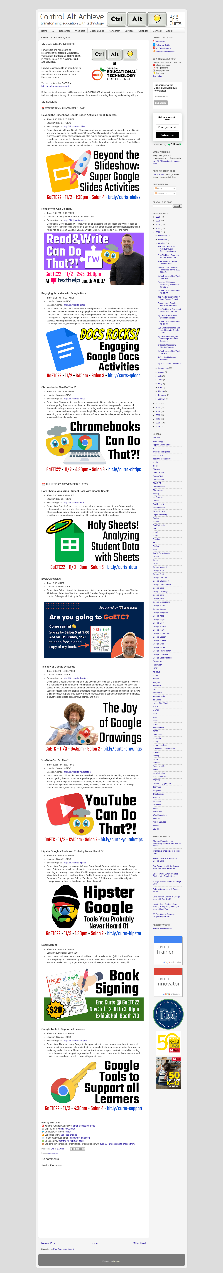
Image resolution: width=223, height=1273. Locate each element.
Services (129, 30)
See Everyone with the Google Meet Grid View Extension (166, 867)
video (155, 808)
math (155, 714)
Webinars (80, 30)
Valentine (157, 804)
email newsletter (67, 1128)
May (160, 384)
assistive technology (162, 459)
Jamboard (157, 693)
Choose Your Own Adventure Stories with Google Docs (165, 875)
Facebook (157, 539)
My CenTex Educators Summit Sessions (167, 316)
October (162, 243)
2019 (158, 411)
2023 (158, 228)
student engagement (162, 783)
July (160, 376)
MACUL (156, 710)
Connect (157, 30)
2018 (158, 415)
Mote (155, 717)
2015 (158, 427)
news (155, 724)
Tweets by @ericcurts (162, 928)
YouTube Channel (164, 48)
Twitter (67, 1131)
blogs (155, 466)
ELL (154, 529)
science (156, 763)
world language (159, 822)
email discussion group (84, 1126)
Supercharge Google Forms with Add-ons (167, 304)
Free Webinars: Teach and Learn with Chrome (169, 310)
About (169, 30)
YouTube (157, 829)
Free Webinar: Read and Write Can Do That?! (168, 256)
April (160, 387)
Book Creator (158, 473)
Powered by (167, 144)
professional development (164, 749)
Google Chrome (160, 577)
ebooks (156, 522)
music (155, 721)
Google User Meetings (162, 658)
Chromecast (158, 490)
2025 (158, 221)
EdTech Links (97, 30)
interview (157, 686)
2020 (158, 407)
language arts (159, 696)
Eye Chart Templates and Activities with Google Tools (169, 330)
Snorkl (156, 770)
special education (160, 776)
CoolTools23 (158, 504)
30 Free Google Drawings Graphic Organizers (164, 915)
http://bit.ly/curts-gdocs (74, 305)
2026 (158, 217)
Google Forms (159, 605)
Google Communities (162, 584)
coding (156, 494)
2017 (158, 419)
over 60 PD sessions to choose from (117, 1144)
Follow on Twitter (163, 45)
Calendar (143, 30)
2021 (158, 404)
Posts (158, 188)
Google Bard (158, 574)
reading (156, 756)
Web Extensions (160, 815)
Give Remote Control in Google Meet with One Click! (166, 898)
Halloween (157, 665)
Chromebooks (159, 487)
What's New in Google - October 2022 (168, 262)
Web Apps (157, 811)
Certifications (158, 480)
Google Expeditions (161, 602)
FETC (155, 543)
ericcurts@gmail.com (80, 1138)
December (163, 236)
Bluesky (156, 469)
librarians (157, 700)
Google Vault (158, 661)
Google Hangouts (160, 612)
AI (53, 30)
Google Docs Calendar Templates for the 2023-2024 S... (169, 269)
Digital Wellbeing (160, 515)
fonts (155, 550)
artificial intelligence (161, 452)
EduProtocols (159, 525)
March (161, 391)
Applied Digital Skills (162, 445)
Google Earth (158, 598)
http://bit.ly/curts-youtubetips (77, 772)
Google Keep (158, 616)
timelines (157, 801)
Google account (160, 567)
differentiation (159, 508)
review (156, 759)
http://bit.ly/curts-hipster (75, 862)
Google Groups (159, 609)
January (162, 399)
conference (53, 1153)
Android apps (158, 441)
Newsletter (114, 30)
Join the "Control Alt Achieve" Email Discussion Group (167, 248)
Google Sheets (159, 640)
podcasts (157, 738)
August (161, 372)
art (154, 448)
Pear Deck (157, 735)
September (163, 368)
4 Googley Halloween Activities (167, 358)
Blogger (116, 1261)
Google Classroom (161, 581)
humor (156, 675)
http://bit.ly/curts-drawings (76, 678)
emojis (156, 535)
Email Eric (160, 42)
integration (157, 682)
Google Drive (158, 595)
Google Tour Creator (162, 651)
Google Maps (159, 619)
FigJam (156, 546)
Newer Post (48, 1243)
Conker (156, 501)
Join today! (157, 76)
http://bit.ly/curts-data (74, 502)
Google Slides (159, 647)
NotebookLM (158, 728)
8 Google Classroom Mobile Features (167, 346)
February (162, 395)
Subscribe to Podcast (165, 52)
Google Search (159, 637)
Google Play (158, 630)
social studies (159, 773)
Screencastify (159, 766)
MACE (156, 707)
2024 (158, 225)
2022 (158, 232)
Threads (156, 798)
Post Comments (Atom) (63, 1249)
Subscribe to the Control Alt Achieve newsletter (165, 88)
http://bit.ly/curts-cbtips (74, 398)
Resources (64, 30)
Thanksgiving (158, 794)
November (163, 239)
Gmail (155, 563)
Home (44, 30)
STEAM (156, 780)
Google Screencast (161, 633)
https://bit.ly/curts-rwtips (75, 220)
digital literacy (159, 511)
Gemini (156, 557)
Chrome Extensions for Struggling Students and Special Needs (167, 843)
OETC (155, 731)
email (155, 532)
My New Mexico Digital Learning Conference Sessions (168, 338)
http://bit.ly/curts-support (75, 1040)
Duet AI (156, 518)
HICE (155, 668)
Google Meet (158, 623)
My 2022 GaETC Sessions (169, 363)
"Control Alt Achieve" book (71, 1141)
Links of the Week (161, 703)
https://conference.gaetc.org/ (55, 86)
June (160, 380)
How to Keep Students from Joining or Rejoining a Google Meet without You (166, 906)
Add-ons (156, 438)
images (156, 679)
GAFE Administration (162, 553)
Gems (155, 560)
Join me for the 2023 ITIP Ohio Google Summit (169, 298)
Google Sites (158, 644)
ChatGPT (157, 483)
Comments (161, 193)
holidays (156, 672)
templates (157, 791)
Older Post (139, 1243)
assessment (158, 455)
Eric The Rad (158, 174)
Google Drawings (160, 591)
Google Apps (158, 570)
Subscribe (167, 135)
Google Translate (160, 654)
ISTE (155, 689)
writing (156, 825)
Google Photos (159, 626)
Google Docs (158, 588)
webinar (156, 818)
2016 (158, 423)
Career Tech (158, 476)
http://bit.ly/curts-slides (74, 126)
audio (155, 462)
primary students (160, 745)
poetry (155, 742)
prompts (156, 752)
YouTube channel (69, 1135)
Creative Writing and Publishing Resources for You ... (168, 284)
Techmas (157, 787)
